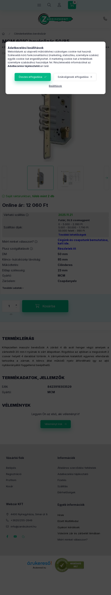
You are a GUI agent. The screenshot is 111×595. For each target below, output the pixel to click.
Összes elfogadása (30, 76)
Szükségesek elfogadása (73, 76)
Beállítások (55, 85)
